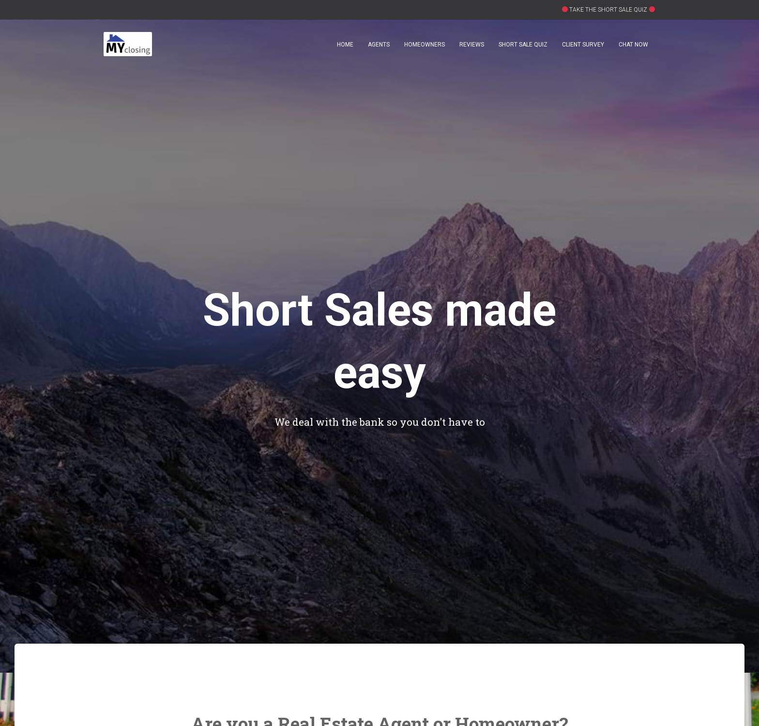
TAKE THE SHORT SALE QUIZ (607, 9)
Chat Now (633, 44)
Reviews (471, 44)
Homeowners (424, 44)
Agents (379, 44)
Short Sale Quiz (523, 44)
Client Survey (583, 44)
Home (345, 44)
